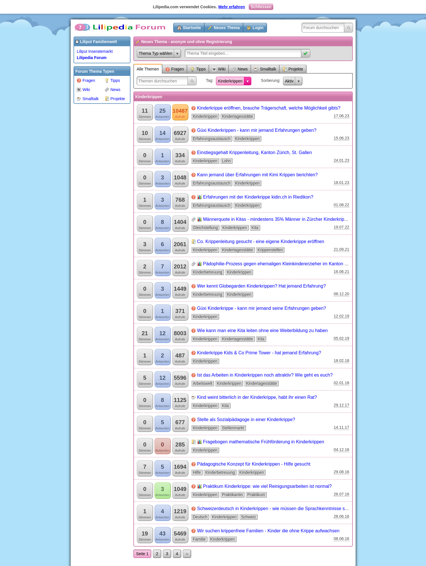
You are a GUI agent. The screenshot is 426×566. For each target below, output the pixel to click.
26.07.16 (341, 494)
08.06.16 (341, 538)
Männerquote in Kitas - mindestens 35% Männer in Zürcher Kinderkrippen (277, 219)
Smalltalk (88, 98)
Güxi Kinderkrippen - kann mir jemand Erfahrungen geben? (257, 130)
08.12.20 (341, 294)
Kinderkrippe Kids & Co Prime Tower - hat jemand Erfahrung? (259, 352)
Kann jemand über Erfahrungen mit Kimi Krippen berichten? (257, 174)
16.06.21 (341, 271)
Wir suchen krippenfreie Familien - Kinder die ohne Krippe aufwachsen (268, 530)
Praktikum (256, 494)
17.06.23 (341, 116)
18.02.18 (341, 360)
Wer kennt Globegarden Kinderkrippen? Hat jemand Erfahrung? (261, 286)
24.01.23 (341, 160)
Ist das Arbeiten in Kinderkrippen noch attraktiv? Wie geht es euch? (265, 375)
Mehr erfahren (231, 7)
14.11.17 (341, 427)
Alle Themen (148, 69)
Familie (199, 539)
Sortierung (270, 80)
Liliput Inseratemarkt (95, 51)
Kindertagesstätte (237, 116)
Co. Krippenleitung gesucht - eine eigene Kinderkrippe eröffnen (260, 241)
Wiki (83, 89)
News (113, 89)
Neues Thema (227, 27)
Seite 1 (142, 553)
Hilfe (197, 472)
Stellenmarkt (233, 428)
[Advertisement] (96, 192)
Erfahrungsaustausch (212, 138)
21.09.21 (341, 249)
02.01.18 (341, 383)
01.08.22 (341, 205)
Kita (255, 227)
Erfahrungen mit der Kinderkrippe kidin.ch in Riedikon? (258, 197)
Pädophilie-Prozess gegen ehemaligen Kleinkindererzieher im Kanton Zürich (280, 263)
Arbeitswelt (202, 383)
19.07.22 (341, 227)
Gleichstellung (205, 227)
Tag (209, 80)
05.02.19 (341, 338)
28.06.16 (341, 516)
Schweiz (248, 517)
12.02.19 (341, 316)
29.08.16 (341, 472)
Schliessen (260, 7)
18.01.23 (341, 182)
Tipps (112, 80)
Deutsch (200, 517)
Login (257, 27)
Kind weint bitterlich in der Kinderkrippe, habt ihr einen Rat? (257, 397)
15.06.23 (341, 138)
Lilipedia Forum (92, 57)
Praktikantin (232, 494)
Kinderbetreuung (208, 272)
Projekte (115, 98)
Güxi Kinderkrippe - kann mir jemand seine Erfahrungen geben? (261, 308)
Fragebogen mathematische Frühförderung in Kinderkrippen (263, 441)
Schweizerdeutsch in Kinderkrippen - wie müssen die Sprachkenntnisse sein (274, 508)
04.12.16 (341, 449)
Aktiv (289, 81)
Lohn (226, 161)
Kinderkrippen (230, 81)
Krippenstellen (270, 250)
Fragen (86, 80)
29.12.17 (341, 405)
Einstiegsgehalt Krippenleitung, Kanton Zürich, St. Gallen (254, 152)
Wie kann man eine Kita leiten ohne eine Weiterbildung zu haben (262, 330)
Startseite (192, 27)
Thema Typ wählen (155, 53)
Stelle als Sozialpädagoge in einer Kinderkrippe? (246, 419)
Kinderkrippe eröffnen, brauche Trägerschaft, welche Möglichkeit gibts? (269, 108)
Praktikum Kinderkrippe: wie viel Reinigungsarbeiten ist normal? (267, 486)
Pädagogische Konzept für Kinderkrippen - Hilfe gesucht (254, 464)
